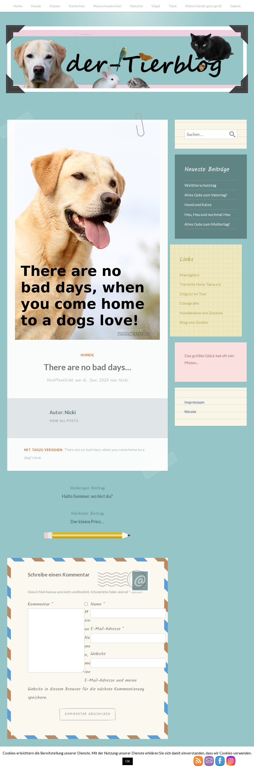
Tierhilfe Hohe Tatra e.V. (200, 284)
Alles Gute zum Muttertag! (207, 224)
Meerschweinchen (107, 6)
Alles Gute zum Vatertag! (205, 194)
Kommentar (40, 604)
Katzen (54, 6)
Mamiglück (189, 275)
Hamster (136, 6)
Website (98, 653)
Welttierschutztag (200, 185)
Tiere (173, 6)
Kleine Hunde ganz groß (203, 6)
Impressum (194, 402)
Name (98, 604)
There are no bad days (82, 449)
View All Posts (63, 421)
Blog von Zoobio (194, 322)
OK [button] (127, 761)
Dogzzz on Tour (193, 293)
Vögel (155, 6)
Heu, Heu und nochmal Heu (207, 214)
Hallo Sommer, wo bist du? (87, 492)
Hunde (36, 6)
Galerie (235, 6)
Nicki (123, 380)
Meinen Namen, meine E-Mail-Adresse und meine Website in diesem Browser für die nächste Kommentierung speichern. (86, 655)
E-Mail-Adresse (107, 629)
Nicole (190, 411)
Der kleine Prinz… (87, 517)
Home (18, 6)
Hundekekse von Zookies (201, 312)
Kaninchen (77, 6)
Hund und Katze (198, 204)
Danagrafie (189, 303)
